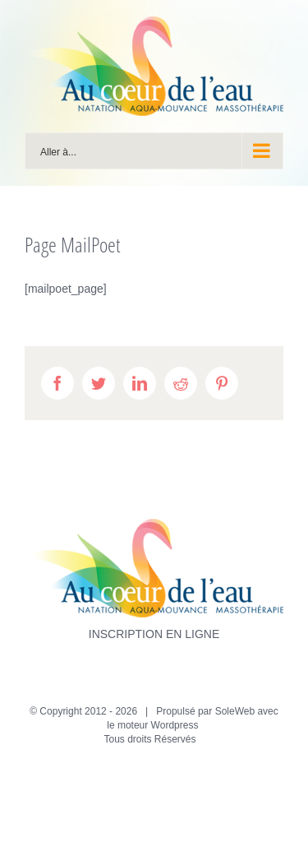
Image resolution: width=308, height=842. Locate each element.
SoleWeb (235, 711)
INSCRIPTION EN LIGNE (154, 634)
